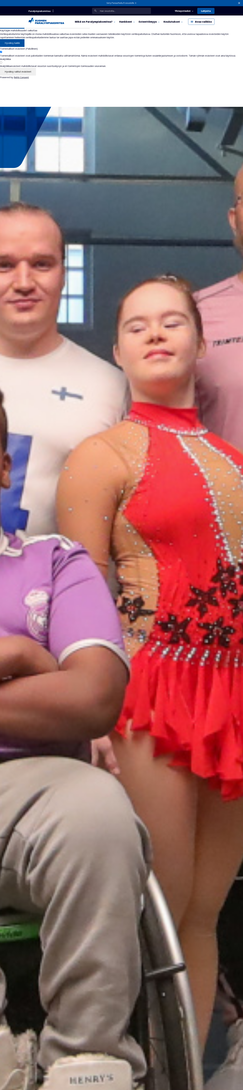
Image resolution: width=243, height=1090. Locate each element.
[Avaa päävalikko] (201, 22)
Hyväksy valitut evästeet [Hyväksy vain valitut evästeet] (18, 71)
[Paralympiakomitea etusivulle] (46, 22)
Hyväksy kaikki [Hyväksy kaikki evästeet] (12, 42)
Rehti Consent (21, 77)
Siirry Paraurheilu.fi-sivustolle (120, 3)
